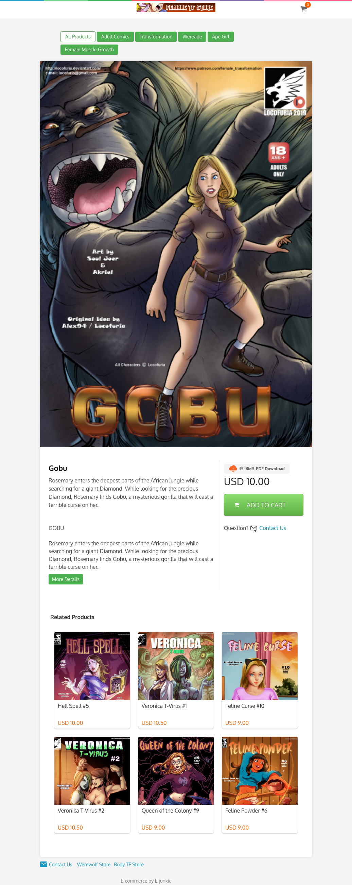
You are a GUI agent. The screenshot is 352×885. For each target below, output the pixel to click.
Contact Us (272, 528)
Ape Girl (220, 36)
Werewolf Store (94, 864)
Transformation (156, 36)
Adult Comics (115, 36)
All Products (78, 36)
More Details (66, 579)
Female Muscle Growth (89, 49)
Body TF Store (129, 864)
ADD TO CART (260, 505)
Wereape (192, 36)
